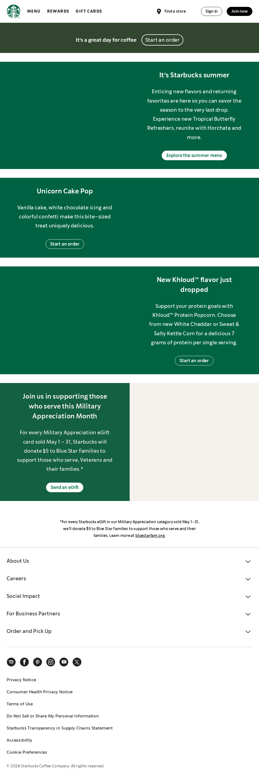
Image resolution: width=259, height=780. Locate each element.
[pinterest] (38, 662)
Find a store (171, 11)
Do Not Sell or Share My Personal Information (53, 716)
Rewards (58, 11)
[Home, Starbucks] (14, 12)
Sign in (212, 11)
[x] (77, 662)
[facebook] (24, 662)
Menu (34, 11)
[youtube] (64, 662)
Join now (239, 11)
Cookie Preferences (27, 752)
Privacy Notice (21, 680)
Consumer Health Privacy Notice (40, 692)
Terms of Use (20, 704)
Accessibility (19, 740)
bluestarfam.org (150, 535)
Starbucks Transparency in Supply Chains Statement (60, 728)
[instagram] (51, 662)
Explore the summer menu (194, 155)
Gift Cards (89, 11)
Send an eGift (65, 487)
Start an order (162, 39)
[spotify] (11, 662)
